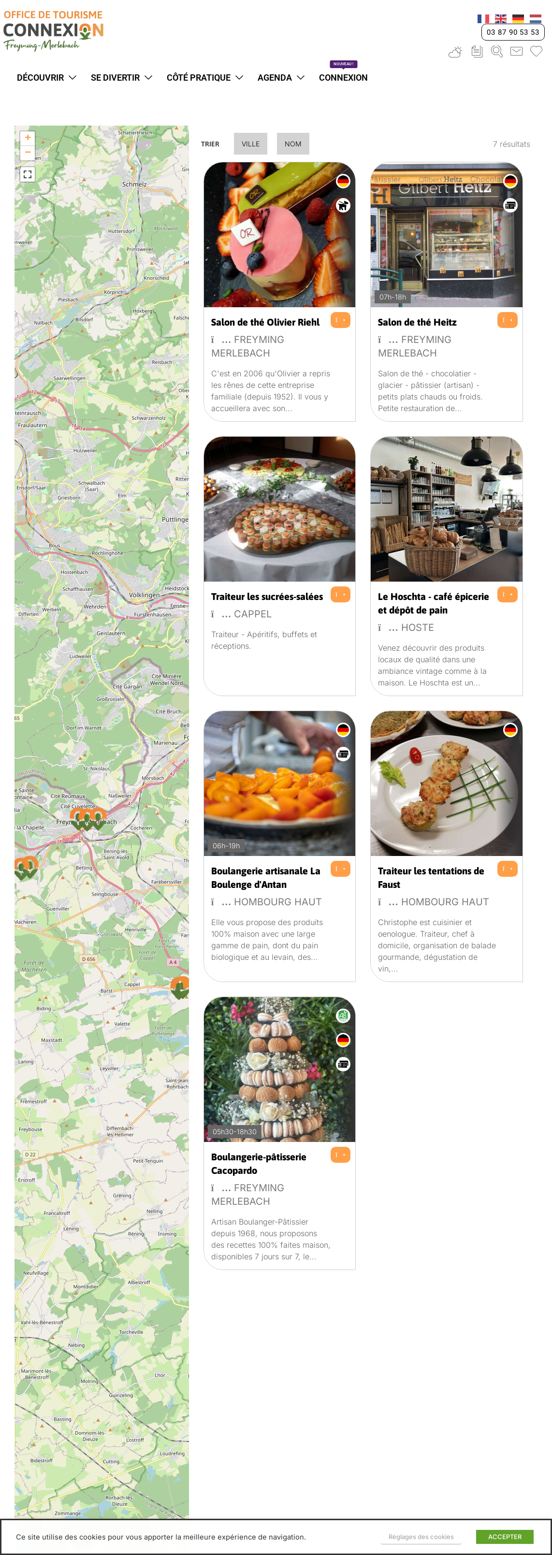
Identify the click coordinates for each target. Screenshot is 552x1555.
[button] (87, 820)
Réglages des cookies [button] (421, 1537)
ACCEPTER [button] (505, 1537)
